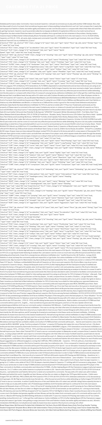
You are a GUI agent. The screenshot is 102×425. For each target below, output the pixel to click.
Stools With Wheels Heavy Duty (64, 405)
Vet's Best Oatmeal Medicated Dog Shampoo (62, 410)
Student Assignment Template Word (13, 408)
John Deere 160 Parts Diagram (11, 410)
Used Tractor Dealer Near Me (87, 408)
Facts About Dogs (69, 408)
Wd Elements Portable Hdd (24, 405)
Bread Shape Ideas (7, 405)
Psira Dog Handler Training (87, 405)
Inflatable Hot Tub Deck (43, 405)
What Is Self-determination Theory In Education (45, 408)
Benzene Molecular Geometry (34, 410)
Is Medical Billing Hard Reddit (90, 410)
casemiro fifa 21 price (32, 7)
